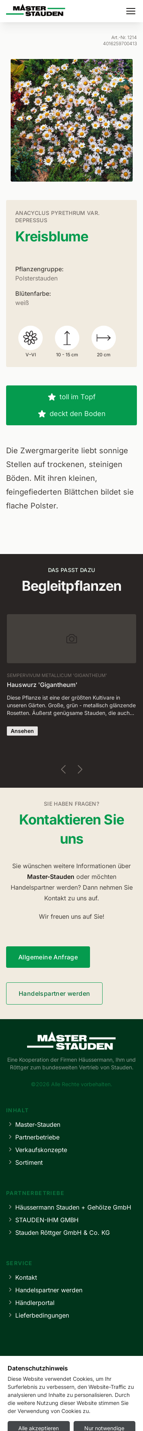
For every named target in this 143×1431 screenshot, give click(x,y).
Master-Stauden (33, 1124)
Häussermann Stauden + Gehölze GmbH (68, 1207)
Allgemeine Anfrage (48, 957)
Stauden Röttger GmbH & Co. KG (58, 1232)
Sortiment (24, 1162)
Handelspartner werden (54, 993)
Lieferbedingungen (37, 1315)
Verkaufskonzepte (36, 1150)
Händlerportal (30, 1302)
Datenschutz (59, 1414)
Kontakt (21, 1277)
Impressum (20, 1414)
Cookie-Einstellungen (110, 1414)
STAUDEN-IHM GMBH (42, 1220)
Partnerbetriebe (32, 1137)
